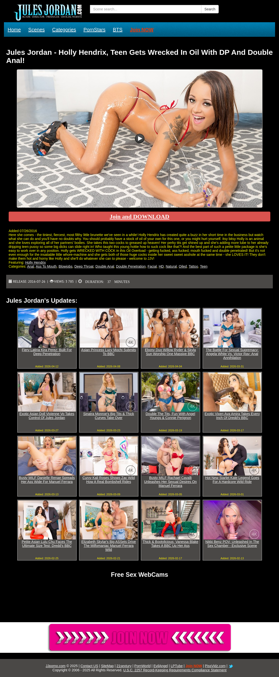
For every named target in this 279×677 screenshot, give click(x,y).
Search (209, 9)
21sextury (123, 666)
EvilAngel (160, 666)
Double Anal (104, 266)
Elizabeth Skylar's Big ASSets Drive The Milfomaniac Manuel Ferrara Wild (108, 546)
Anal (30, 266)
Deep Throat (84, 266)
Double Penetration (131, 266)
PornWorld (142, 666)
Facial (152, 266)
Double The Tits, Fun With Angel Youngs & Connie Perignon (170, 416)
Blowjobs (65, 266)
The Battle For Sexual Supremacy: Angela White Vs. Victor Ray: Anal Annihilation (232, 354)
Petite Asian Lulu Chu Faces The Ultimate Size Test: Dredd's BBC (47, 544)
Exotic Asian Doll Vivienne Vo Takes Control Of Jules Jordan (46, 416)
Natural (171, 266)
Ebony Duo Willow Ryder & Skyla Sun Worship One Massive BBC (170, 352)
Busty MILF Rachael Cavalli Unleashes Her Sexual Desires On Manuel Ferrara (170, 482)
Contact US (89, 666)
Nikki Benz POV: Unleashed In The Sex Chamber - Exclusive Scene (232, 544)
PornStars (95, 29)
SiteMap (107, 666)
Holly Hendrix (35, 262)
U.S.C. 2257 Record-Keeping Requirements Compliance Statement (175, 670)
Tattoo (193, 266)
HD (161, 266)
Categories (64, 29)
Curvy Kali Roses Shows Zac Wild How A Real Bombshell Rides (109, 480)
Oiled (183, 266)
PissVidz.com (215, 666)
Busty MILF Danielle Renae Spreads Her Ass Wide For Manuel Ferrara (47, 480)
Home (14, 29)
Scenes (36, 29)
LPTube (177, 666)
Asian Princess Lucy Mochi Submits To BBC (108, 352)
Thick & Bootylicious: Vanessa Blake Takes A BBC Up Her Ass (170, 544)
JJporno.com (55, 666)
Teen (203, 266)
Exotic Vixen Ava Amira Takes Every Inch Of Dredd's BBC (232, 416)
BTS (118, 29)
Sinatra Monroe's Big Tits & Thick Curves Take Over (108, 416)
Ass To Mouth (46, 266)
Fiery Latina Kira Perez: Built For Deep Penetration (47, 352)
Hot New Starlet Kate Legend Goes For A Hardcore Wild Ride (232, 480)
